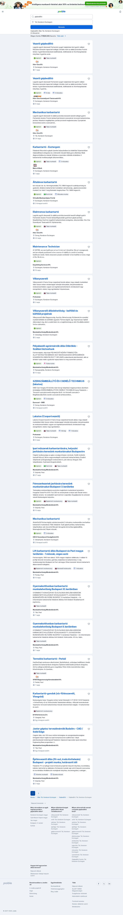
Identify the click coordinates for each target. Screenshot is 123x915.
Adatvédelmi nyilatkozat (79, 896)
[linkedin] (109, 884)
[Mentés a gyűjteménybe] (89, 44)
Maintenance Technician (46, 246)
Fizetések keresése (78, 901)
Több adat (61, 36)
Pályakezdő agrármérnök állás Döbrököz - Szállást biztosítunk (55, 347)
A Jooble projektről (35, 888)
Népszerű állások (35, 871)
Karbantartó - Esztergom (46, 147)
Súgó (31, 891)
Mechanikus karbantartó (46, 112)
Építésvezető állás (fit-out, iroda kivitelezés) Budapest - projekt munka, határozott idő (56, 761)
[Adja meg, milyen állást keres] (61, 16)
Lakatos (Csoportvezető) (46, 416)
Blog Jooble (54, 891)
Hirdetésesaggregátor (57, 889)
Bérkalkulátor (76, 906)
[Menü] (3, 12)
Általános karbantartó (45, 182)
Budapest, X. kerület (36, 823)
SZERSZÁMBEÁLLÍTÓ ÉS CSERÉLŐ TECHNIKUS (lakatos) (58, 383)
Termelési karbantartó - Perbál (49, 658)
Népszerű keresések (38, 803)
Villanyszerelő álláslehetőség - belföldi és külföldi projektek (55, 312)
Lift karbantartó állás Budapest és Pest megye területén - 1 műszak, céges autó (58, 552)
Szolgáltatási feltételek (79, 893)
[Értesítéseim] (120, 11)
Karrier (31, 896)
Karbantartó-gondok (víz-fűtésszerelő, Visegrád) (54, 695)
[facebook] (98, 884)
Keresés (61, 27)
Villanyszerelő (40, 278)
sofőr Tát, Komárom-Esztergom (60, 819)
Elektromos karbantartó (46, 211)
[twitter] (104, 884)
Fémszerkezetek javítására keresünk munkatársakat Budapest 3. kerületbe (53, 485)
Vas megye (33, 820)
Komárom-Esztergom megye (39, 815)
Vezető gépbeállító (43, 43)
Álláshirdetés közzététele (96, 3)
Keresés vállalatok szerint (80, 904)
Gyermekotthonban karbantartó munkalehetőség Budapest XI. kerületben (55, 588)
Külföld (32, 826)
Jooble (14, 911)
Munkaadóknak (55, 886)
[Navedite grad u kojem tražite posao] (61, 22)
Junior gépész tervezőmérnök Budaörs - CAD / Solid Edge (58, 730)
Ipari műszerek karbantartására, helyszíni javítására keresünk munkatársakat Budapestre (59, 450)
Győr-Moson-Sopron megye (38, 817)
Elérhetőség (33, 893)
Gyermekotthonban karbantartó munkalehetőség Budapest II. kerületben (55, 625)
